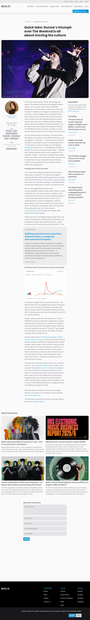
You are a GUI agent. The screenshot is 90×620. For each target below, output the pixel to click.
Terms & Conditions (66, 598)
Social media (6, 136)
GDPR (62, 602)
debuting (28, 147)
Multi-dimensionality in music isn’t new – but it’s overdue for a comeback (21, 443)
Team (81, 1)
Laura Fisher (71, 200)
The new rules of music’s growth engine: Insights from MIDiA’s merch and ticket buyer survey (77, 124)
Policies (62, 591)
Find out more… (30, 262)
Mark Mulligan (72, 148)
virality (6, 138)
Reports (30, 6)
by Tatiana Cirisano (11, 116)
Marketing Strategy (11, 148)
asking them (47, 180)
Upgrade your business (80, 11)
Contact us (47, 602)
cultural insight (16, 136)
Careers (46, 598)
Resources (78, 6)
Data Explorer (42, 6)
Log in (86, 1)
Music (15, 131)
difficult (45, 365)
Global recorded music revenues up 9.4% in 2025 (76, 142)
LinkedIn (80, 591)
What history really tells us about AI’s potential (76, 174)
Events (46, 591)
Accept (72, 615)
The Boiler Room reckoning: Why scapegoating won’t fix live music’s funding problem (77, 192)
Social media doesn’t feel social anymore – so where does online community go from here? (22, 483)
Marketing (8, 131)
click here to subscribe (32, 395)
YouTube (80, 595)
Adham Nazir (71, 164)
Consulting (54, 6)
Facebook (80, 598)
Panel (76, 1)
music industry (14, 138)
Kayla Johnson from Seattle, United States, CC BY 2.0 (17, 96)
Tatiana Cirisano (72, 132)
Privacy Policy (64, 595)
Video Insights (67, 6)
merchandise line (32, 211)
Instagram (80, 602)
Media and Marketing (11, 133)
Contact (66, 1)
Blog (87, 6)
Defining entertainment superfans (43, 236)
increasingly (38, 365)
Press (71, 1)
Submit (26, 539)
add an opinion (39, 401)
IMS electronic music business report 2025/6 (65, 442)
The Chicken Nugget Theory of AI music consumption (77, 158)
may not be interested (47, 368)
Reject (79, 615)
